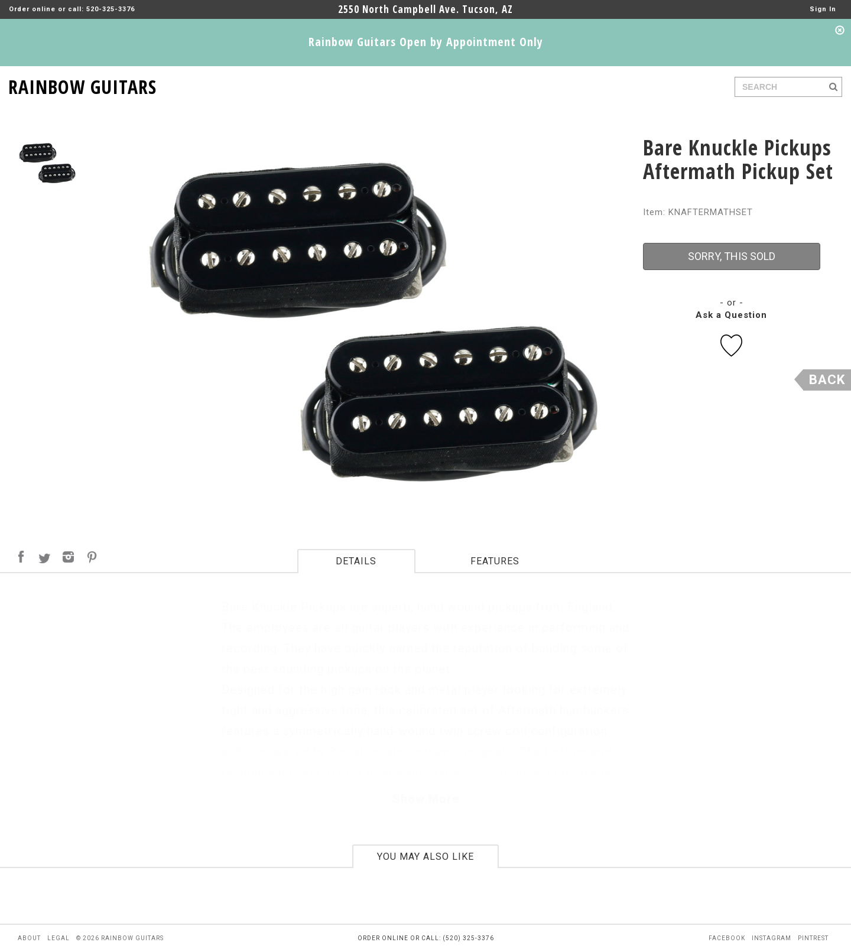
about (29, 938)
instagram (771, 938)
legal (58, 938)
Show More (425, 799)
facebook (727, 938)
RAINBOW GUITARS (82, 85)
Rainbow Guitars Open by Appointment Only (425, 42)
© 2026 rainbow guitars (120, 938)
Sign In (823, 9)
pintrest (813, 938)
